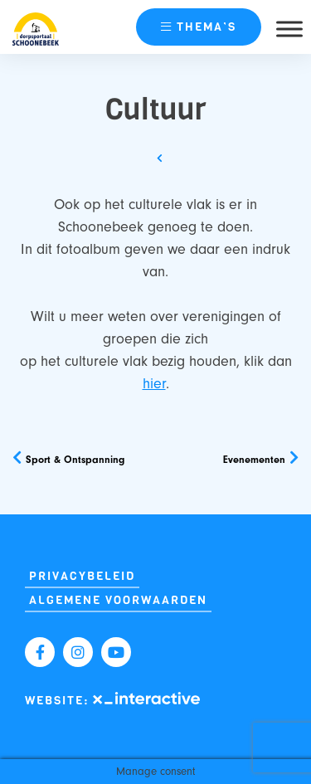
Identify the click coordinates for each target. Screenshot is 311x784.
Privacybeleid (82, 576)
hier (154, 383)
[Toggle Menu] (289, 29)
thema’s (198, 27)
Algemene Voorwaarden (118, 600)
